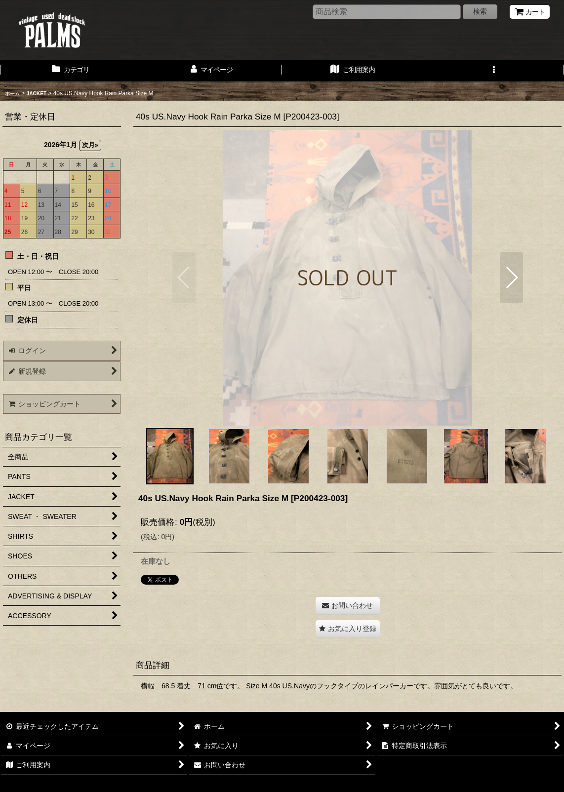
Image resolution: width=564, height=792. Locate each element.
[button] (493, 70)
